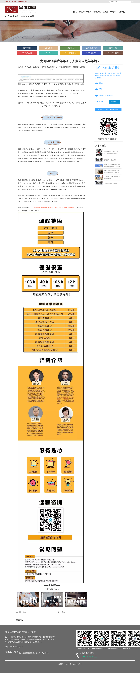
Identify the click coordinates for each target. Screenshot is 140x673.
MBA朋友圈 (27, 53)
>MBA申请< (48, 48)
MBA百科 (27, 48)
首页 (75, 12)
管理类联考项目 (85, 12)
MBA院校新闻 (112, 53)
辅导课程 (97, 12)
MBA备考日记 (69, 53)
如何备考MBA (91, 48)
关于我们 (121, 12)
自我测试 (70, 48)
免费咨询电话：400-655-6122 (16, 1)
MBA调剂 (48, 53)
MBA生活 (113, 48)
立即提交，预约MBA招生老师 (108, 109)
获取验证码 (114, 102)
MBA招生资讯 (91, 53)
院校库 (105, 12)
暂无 (24, 612)
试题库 (113, 12)
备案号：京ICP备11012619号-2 (70, 664)
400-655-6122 (90, 656)
